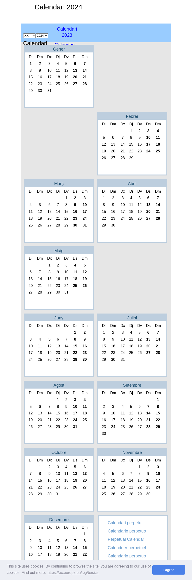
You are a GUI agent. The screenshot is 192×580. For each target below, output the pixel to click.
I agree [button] (168, 570)
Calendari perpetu (124, 522)
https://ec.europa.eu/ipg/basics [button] (73, 573)
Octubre (58, 452)
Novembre (132, 452)
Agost (59, 385)
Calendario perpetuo (127, 531)
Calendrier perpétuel (127, 547)
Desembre (59, 519)
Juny (58, 318)
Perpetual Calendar (126, 539)
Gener (59, 49)
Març (59, 183)
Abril (132, 183)
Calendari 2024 (58, 7)
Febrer (132, 116)
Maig (58, 250)
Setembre (132, 385)
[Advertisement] (144, 33)
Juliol (132, 318)
